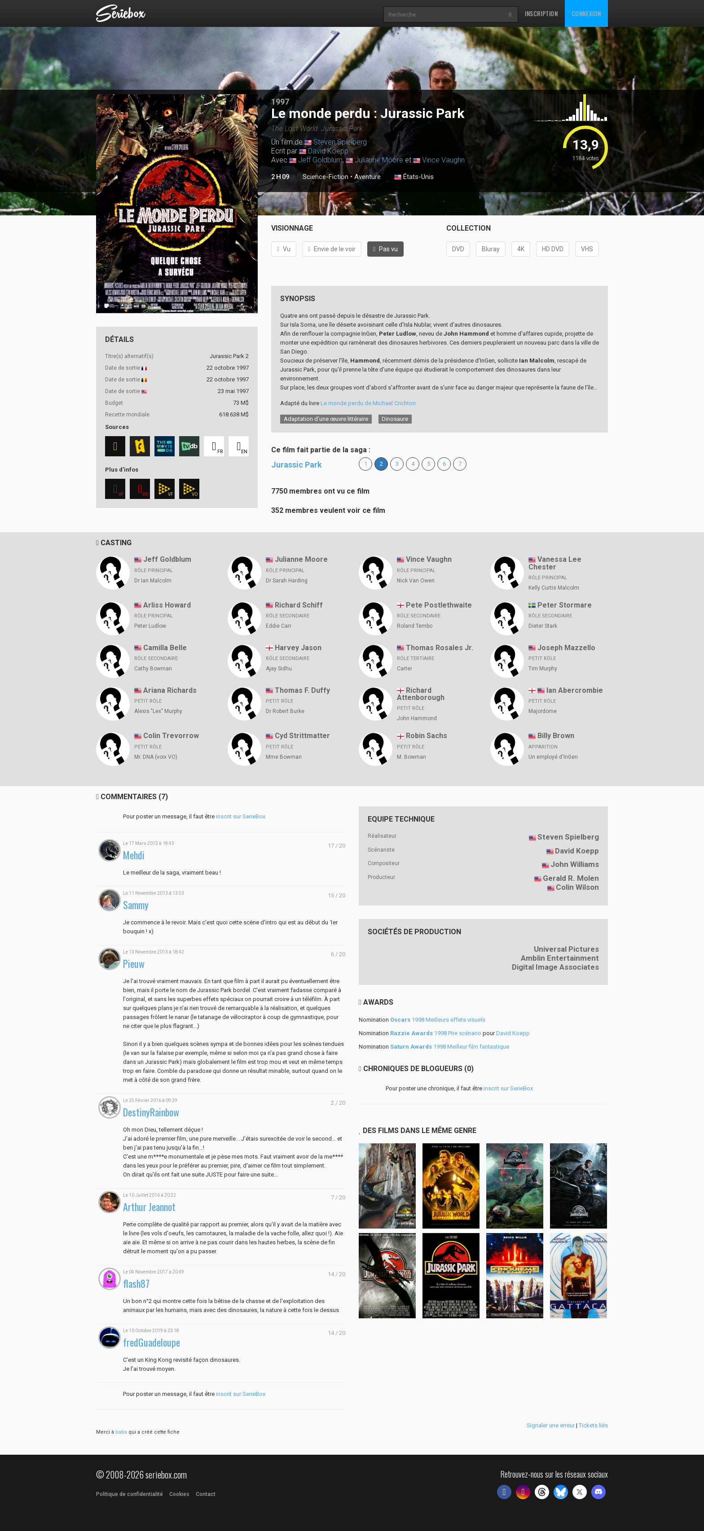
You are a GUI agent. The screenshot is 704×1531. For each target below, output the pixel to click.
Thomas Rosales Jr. (439, 647)
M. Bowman (411, 757)
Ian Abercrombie (574, 690)
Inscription (541, 13)
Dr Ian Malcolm (153, 580)
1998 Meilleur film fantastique (449, 1046)
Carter (404, 668)
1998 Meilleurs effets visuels (437, 1019)
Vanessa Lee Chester (554, 563)
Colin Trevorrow (171, 735)
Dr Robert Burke (285, 711)
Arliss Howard (167, 605)
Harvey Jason (298, 647)
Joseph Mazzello (566, 647)
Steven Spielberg (340, 142)
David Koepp (328, 151)
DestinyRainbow (151, 1112)
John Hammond (417, 718)
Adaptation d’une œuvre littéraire (326, 419)
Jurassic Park (296, 464)
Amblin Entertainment (560, 958)
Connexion (586, 13)
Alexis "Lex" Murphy (158, 711)
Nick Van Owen (416, 580)
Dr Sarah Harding (287, 580)
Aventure (367, 177)
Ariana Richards (170, 690)
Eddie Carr (278, 626)
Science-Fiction (325, 177)
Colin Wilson (577, 887)
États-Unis (414, 177)
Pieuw (134, 964)
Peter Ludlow (150, 626)
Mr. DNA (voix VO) (155, 757)
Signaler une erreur (551, 1425)
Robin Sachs (426, 735)
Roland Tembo (414, 626)
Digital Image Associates (555, 966)
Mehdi (134, 855)
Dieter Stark (542, 626)
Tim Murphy (542, 668)
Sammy (136, 905)
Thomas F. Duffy (302, 690)
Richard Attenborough (420, 694)
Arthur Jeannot (149, 1207)
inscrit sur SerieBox (240, 816)
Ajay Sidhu (279, 668)
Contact (206, 1494)
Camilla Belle (165, 647)
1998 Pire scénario (435, 1033)
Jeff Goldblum (320, 160)
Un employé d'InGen (553, 757)
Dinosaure (395, 419)
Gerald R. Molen (571, 878)
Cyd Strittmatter (302, 735)
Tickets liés (593, 1425)
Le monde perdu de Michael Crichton (368, 403)
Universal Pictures (566, 949)
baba (121, 1432)
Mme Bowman (284, 757)
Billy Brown (555, 735)
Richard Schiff (299, 605)
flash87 (136, 1283)
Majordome (542, 711)
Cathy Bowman (153, 668)
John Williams (574, 864)
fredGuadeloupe (151, 1342)
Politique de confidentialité (129, 1494)
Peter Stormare (564, 605)
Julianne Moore (379, 160)
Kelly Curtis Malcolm (553, 588)
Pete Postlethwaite (439, 605)
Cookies (179, 1494)
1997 (280, 101)
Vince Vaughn (443, 160)
